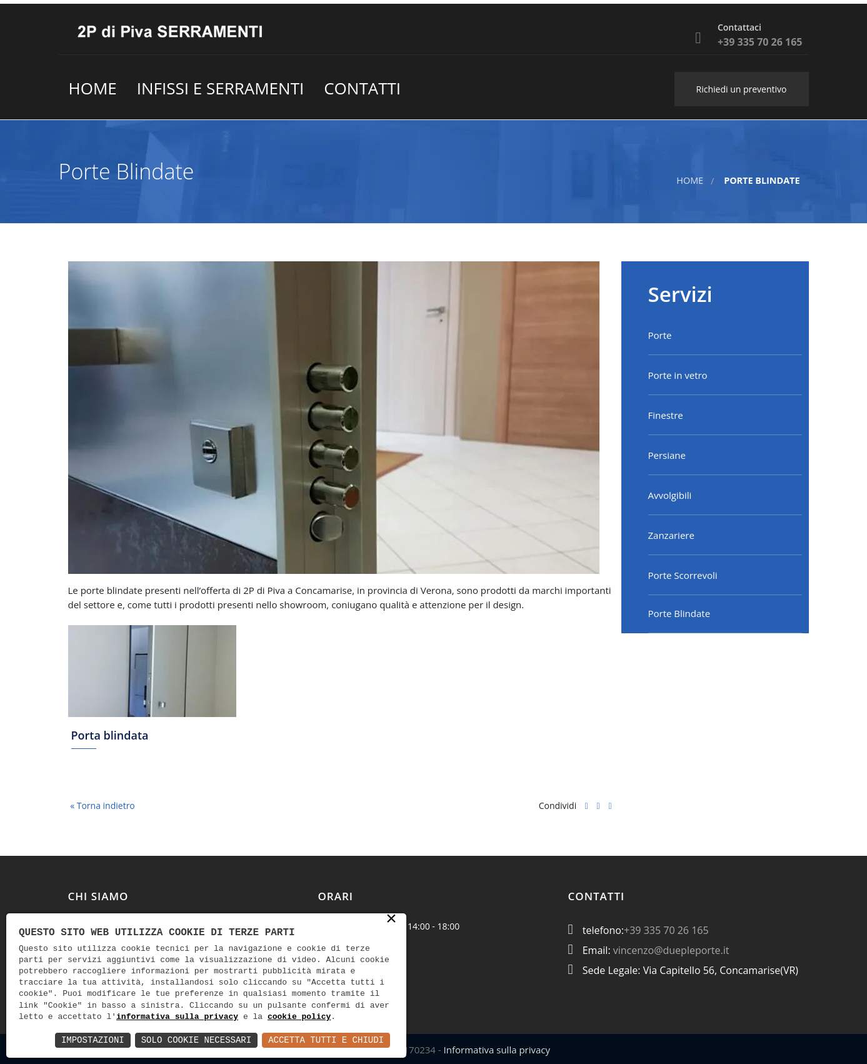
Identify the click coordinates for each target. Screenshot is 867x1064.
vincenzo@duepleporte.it (671, 950)
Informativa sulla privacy (497, 1049)
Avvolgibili (670, 495)
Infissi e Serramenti (220, 88)
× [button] (391, 919)
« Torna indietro (101, 805)
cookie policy (299, 1017)
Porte (660, 335)
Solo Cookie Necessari (196, 1040)
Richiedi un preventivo (741, 89)
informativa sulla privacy (177, 1017)
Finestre (665, 415)
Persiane (667, 455)
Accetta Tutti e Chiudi (326, 1040)
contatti (362, 88)
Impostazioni (92, 1040)
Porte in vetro (678, 375)
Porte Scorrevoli (683, 575)
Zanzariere (671, 535)
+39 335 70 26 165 (666, 930)
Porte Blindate (679, 613)
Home (93, 88)
